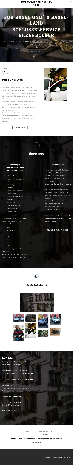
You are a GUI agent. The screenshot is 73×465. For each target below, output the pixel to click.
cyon (69, 457)
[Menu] (71, 2)
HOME (27, 431)
